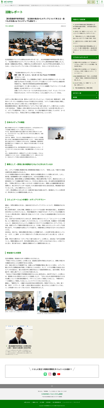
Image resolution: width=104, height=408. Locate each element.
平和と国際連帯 (9, 26)
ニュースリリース (67, 402)
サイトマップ (77, 402)
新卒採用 (48, 402)
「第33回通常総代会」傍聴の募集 (83, 88)
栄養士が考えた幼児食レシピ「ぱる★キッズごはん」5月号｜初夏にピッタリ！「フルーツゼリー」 (85, 71)
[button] (85, 19)
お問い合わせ (27, 402)
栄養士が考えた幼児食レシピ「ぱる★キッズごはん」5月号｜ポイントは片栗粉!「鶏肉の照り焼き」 (85, 64)
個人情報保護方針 (57, 402)
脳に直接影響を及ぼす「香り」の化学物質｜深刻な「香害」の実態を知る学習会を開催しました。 (85, 78)
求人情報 (42, 402)
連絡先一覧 (35, 402)
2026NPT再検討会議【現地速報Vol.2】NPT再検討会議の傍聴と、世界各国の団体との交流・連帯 (85, 26)
